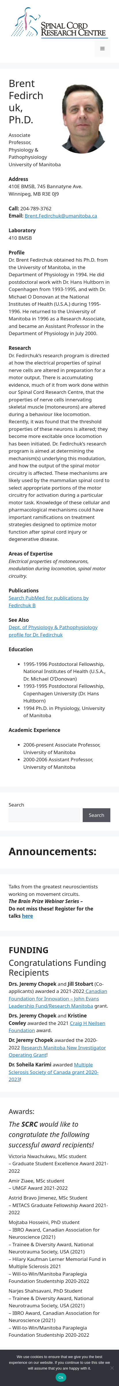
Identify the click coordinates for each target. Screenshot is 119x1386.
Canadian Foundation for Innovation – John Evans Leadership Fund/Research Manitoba (58, 998)
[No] (112, 1368)
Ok (60, 1377)
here (27, 916)
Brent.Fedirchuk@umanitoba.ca (61, 215)
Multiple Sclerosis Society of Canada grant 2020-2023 (54, 1072)
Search (16, 804)
